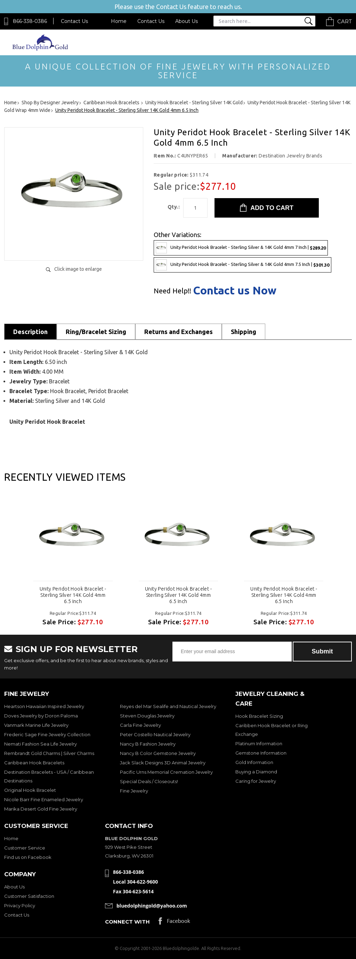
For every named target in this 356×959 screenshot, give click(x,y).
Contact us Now (234, 290)
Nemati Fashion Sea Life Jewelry (40, 744)
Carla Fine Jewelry (140, 725)
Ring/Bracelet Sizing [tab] (96, 331)
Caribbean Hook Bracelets (34, 762)
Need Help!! (172, 290)
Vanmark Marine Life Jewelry (36, 725)
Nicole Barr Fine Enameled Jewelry (43, 799)
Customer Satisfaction (29, 896)
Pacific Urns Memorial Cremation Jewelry (166, 772)
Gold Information (254, 762)
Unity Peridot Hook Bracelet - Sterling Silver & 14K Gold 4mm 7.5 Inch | (242, 264)
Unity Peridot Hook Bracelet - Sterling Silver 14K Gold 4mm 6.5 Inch (73, 595)
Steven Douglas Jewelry (147, 715)
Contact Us (74, 21)
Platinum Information (258, 743)
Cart (344, 21)
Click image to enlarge (78, 269)
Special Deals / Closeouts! (149, 781)
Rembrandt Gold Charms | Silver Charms (49, 753)
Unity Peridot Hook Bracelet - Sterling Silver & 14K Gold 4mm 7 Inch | (241, 247)
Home (119, 21)
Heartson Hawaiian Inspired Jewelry (44, 706)
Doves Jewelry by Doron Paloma (41, 715)
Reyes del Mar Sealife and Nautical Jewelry (168, 706)
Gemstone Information (260, 753)
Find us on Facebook (27, 857)
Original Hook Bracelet (30, 790)
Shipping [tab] (243, 331)
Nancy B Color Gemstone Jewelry (158, 753)
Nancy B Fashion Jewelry (148, 744)
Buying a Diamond (256, 771)
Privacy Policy (19, 905)
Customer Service (24, 848)
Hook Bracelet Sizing (259, 716)
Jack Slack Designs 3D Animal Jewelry (162, 762)
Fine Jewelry (134, 791)
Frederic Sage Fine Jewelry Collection (47, 734)
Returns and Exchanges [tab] (178, 331)
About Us (186, 21)
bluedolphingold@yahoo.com (151, 905)
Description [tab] (30, 331)
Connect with (127, 921)
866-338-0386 (30, 21)
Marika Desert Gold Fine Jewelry (40, 809)
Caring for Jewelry (255, 781)
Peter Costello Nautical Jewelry (155, 734)
